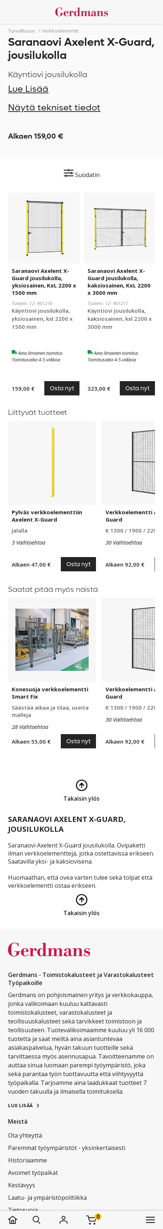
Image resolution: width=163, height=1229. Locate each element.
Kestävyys (21, 1185)
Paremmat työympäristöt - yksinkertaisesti (66, 1148)
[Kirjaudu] (63, 1220)
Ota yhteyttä (25, 1135)
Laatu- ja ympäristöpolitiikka (47, 1198)
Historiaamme (27, 1160)
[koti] (20, 1220)
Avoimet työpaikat (33, 1173)
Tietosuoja (23, 1210)
